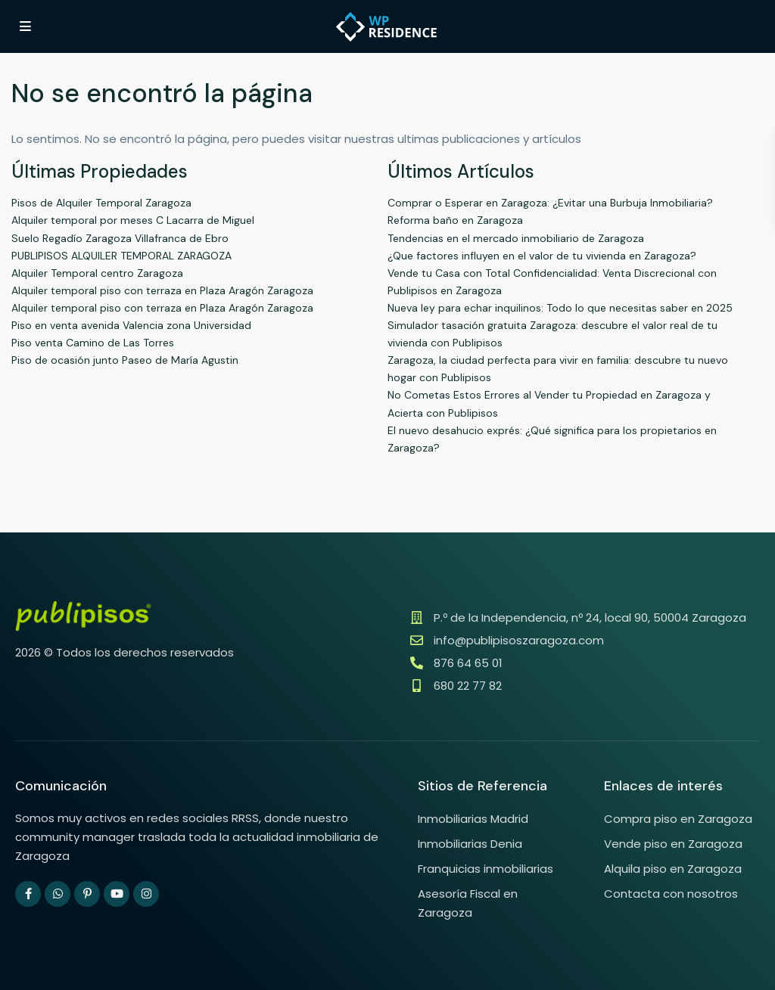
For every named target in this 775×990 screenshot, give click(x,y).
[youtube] (116, 894)
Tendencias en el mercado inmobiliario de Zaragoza (516, 238)
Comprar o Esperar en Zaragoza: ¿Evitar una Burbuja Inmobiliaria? (550, 202)
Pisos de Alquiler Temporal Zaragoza (101, 202)
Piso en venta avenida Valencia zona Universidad (131, 325)
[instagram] (146, 894)
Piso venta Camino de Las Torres (92, 342)
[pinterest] (87, 894)
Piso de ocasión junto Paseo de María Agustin (124, 360)
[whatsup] (57, 894)
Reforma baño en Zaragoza (455, 220)
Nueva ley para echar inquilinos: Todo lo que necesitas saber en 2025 (560, 308)
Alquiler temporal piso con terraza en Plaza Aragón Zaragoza (162, 290)
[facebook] (28, 894)
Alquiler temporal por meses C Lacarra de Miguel (132, 220)
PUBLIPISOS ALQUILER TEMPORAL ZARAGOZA (121, 255)
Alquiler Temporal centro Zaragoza (97, 273)
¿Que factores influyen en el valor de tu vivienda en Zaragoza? (542, 255)
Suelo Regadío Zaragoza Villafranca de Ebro (120, 238)
